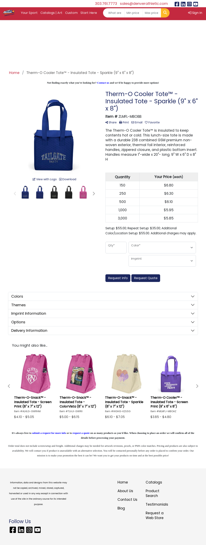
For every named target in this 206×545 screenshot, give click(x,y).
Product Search (152, 493)
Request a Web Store (155, 515)
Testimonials (157, 504)
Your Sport (29, 12)
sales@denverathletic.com (144, 3)
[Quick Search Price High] (152, 12)
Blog (121, 508)
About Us (125, 491)
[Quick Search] (114, 12)
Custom (71, 12)
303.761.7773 (106, 3)
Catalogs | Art (51, 12)
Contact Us (127, 499)
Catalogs (154, 482)
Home (122, 482)
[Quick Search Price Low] (133, 12)
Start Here (88, 12)
